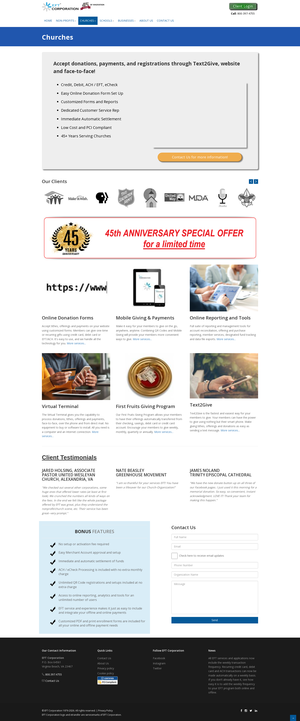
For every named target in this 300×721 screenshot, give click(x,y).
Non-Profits (66, 20)
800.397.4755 (53, 674)
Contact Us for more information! (200, 157)
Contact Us (165, 20)
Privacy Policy (105, 710)
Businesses (127, 20)
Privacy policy (105, 668)
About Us (146, 20)
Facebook (159, 658)
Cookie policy (105, 673)
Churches (88, 20)
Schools (107, 20)
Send (215, 620)
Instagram (159, 663)
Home (48, 20)
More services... (76, 343)
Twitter (157, 668)
